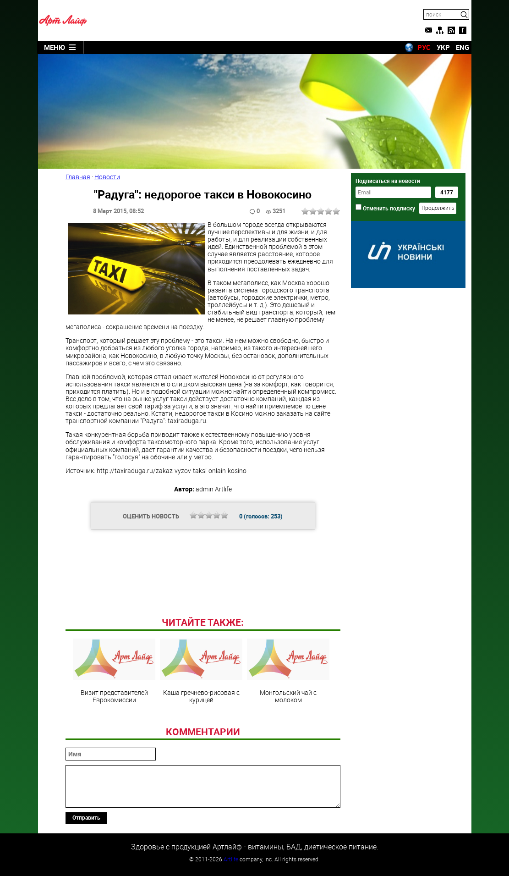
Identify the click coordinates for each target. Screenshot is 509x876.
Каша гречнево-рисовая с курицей (201, 671)
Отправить (86, 817)
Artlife (231, 859)
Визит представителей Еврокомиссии (114, 671)
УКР (443, 47)
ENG (462, 47)
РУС (424, 47)
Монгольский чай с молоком (288, 671)
